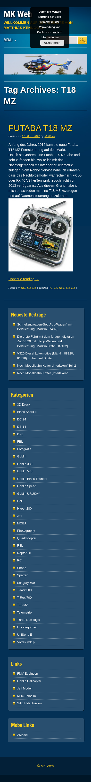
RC (23, 287)
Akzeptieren (52, 43)
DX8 (20, 434)
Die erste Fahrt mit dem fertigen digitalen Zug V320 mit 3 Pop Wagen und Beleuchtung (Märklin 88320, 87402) (45, 341)
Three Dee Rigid (28, 620)
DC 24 (21, 419)
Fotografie (24, 449)
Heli (20, 501)
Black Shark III (27, 412)
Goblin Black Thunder (32, 479)
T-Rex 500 (24, 590)
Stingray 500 (26, 583)
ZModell (22, 735)
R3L (20, 545)
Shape (21, 568)
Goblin (21, 456)
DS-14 (21, 426)
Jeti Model (24, 688)
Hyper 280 (24, 508)
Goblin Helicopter (29, 681)
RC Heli (59, 287)
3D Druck (23, 404)
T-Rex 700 (24, 597)
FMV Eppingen (27, 673)
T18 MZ (31, 287)
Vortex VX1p (26, 642)
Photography (26, 530)
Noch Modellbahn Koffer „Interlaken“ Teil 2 (46, 365)
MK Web (18, 14)
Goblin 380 (25, 464)
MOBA (21, 523)
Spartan (22, 575)
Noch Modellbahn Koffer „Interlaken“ (42, 373)
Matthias (49, 136)
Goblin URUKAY (28, 493)
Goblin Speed (26, 486)
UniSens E (24, 634)
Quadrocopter (27, 538)
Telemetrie (24, 612)
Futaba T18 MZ (40, 128)
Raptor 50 (24, 553)
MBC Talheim (26, 696)
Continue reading (23, 279)
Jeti (19, 516)
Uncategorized (27, 627)
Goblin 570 (25, 471)
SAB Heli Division (29, 703)
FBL (20, 441)
